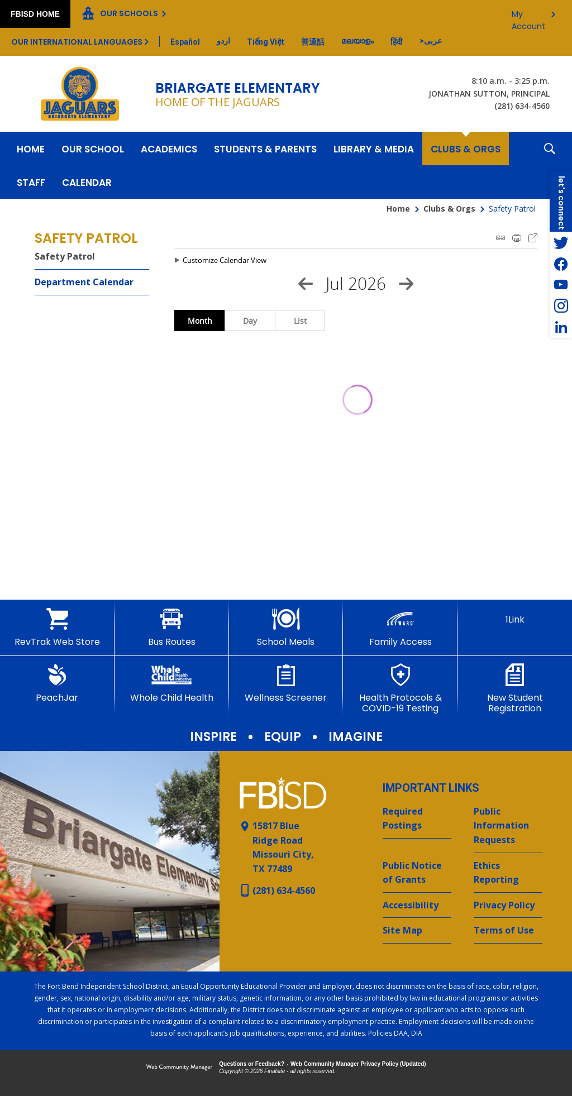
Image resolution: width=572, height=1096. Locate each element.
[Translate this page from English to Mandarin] (312, 42)
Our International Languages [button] (76, 41)
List (300, 320)
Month (200, 320)
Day (250, 320)
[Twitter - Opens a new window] (561, 242)
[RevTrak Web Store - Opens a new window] (57, 627)
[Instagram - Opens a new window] (561, 306)
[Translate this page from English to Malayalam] (357, 40)
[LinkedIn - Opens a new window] (561, 327)
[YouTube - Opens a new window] (561, 285)
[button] (549, 165)
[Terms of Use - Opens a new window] (508, 931)
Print (516, 237)
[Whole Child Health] (171, 683)
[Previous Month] (305, 283)
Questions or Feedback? (251, 1064)
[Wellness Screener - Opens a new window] (286, 683)
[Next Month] (406, 283)
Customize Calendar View (224, 260)
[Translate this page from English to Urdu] (223, 40)
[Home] (30, 148)
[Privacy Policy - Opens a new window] (508, 905)
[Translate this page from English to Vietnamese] (265, 42)
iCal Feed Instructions (500, 237)
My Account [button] (528, 17)
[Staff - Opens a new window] (31, 182)
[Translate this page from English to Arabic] (430, 40)
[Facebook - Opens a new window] (561, 263)
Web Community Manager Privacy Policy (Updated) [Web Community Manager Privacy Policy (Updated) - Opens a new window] (358, 1064)
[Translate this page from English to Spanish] (185, 42)
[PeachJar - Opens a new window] (57, 683)
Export (532, 237)
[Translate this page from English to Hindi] (396, 42)
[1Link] (514, 616)
